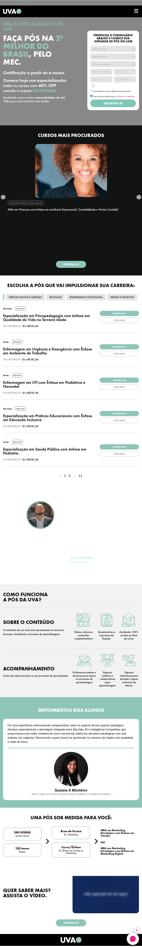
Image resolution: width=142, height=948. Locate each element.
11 (80, 476)
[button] (6, 197)
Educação (55, 297)
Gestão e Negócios (122, 297)
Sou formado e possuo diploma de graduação (112, 91)
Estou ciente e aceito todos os (114, 96)
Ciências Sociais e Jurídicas (25, 297)
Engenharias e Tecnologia (86, 297)
